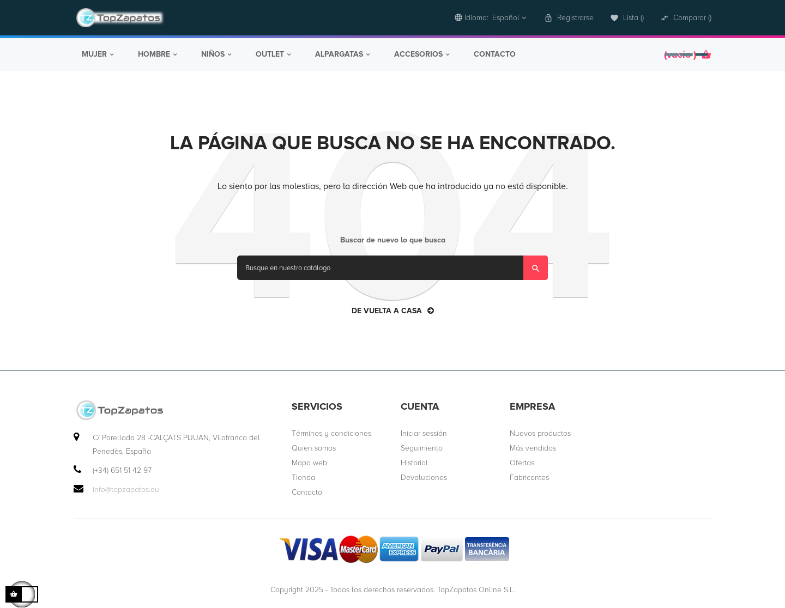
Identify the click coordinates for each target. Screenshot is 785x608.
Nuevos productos (540, 432)
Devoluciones (424, 476)
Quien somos (314, 447)
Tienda (303, 476)
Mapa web (309, 461)
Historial (414, 461)
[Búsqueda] (392, 266)
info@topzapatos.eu (126, 488)
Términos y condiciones (331, 432)
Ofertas (522, 461)
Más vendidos (533, 447)
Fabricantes (529, 476)
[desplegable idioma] (491, 17)
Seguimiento (422, 447)
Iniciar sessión (424, 432)
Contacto (307, 491)
